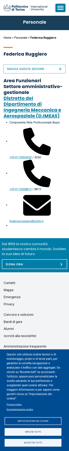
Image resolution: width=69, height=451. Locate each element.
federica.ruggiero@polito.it (26, 221)
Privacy (9, 304)
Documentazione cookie (20, 409)
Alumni (9, 329)
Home (7, 37)
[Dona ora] (34, 264)
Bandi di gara (13, 322)
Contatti (9, 283)
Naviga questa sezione (34, 69)
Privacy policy (14, 404)
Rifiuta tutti (33, 431)
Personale (20, 37)
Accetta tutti (33, 442)
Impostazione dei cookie (33, 420)
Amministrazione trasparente (25, 346)
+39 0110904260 (20, 157)
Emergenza (12, 297)
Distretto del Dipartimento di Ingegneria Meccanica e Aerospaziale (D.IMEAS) (32, 107)
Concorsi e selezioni (18, 315)
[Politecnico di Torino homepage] (25, 7)
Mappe (9, 290)
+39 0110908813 (20, 189)
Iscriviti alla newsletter (20, 336)
